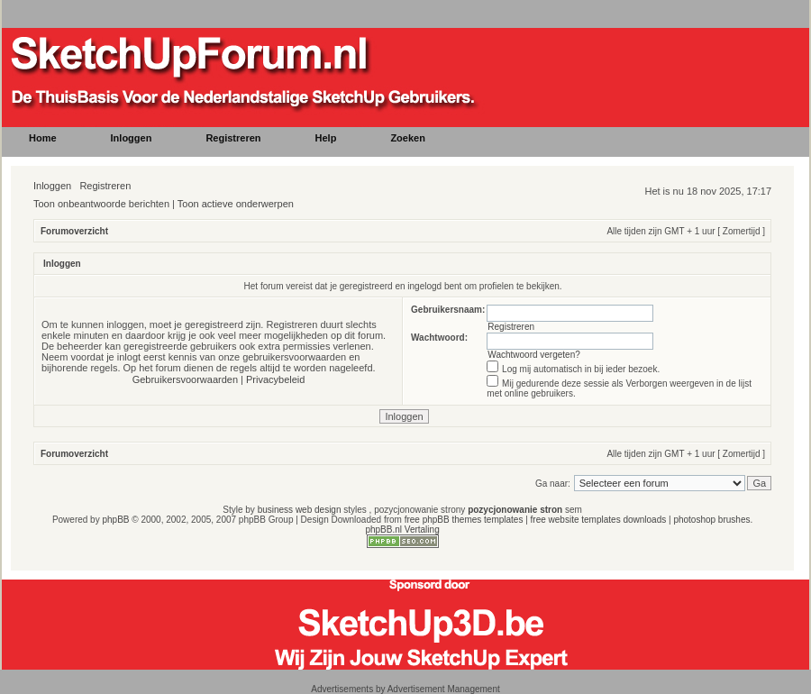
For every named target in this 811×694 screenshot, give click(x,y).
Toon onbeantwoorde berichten (101, 203)
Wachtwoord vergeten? (533, 355)
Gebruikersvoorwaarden (185, 379)
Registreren (105, 185)
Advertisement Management (443, 689)
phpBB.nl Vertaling (402, 529)
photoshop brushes (711, 520)
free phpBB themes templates (464, 520)
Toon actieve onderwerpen (236, 203)
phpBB (115, 520)
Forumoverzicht (74, 231)
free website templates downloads (599, 520)
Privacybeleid (275, 379)
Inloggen (52, 185)
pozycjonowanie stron (515, 510)
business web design (300, 510)
